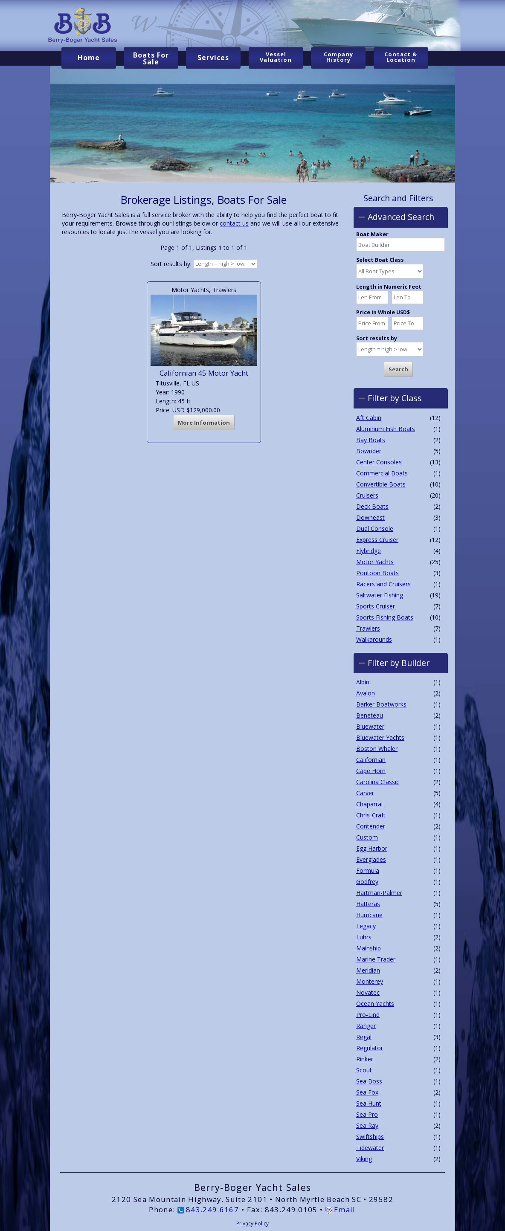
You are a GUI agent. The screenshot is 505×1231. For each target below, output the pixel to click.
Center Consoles (379, 462)
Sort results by (376, 338)
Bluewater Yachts (380, 737)
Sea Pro (367, 1114)
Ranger (366, 1026)
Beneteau (369, 715)
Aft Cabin (368, 417)
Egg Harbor (371, 848)
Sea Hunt (368, 1103)
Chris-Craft (371, 815)
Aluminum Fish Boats (385, 428)
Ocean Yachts (375, 1003)
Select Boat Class (380, 260)
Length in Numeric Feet (388, 287)
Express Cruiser (377, 539)
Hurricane (369, 915)
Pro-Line (368, 1015)
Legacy (366, 926)
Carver (365, 793)
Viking (364, 1159)
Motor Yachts (375, 561)
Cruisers (367, 495)
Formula (367, 870)
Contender (370, 826)
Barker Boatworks (381, 704)
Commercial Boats (382, 473)
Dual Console (374, 528)
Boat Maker (372, 234)
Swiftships (370, 1137)
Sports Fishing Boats (384, 617)
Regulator (369, 1048)
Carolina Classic (377, 782)
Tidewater (370, 1148)
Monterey (369, 981)
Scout (364, 1070)
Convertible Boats (381, 484)
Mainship (368, 948)
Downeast (370, 517)
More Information (204, 422)
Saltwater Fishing (379, 595)
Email (345, 1209)
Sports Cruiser (375, 606)
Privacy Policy (252, 1223)
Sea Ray (367, 1125)
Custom (367, 837)
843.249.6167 (212, 1209)
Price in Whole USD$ (383, 312)
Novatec (368, 992)
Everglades (371, 859)
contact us (234, 223)
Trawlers (368, 628)
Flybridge (368, 550)
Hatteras (368, 904)
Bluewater (370, 726)
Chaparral (369, 804)
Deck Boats (372, 506)
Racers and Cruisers (383, 583)
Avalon (365, 693)
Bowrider (368, 450)
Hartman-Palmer (379, 893)
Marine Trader (375, 959)
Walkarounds (374, 639)
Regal (363, 1037)
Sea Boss (369, 1081)
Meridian (368, 970)
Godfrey (367, 882)
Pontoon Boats (377, 572)
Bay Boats (370, 439)
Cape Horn (371, 771)
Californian (371, 760)
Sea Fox (367, 1092)
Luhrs (363, 937)
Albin (362, 682)
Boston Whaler (377, 748)
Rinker (364, 1059)
